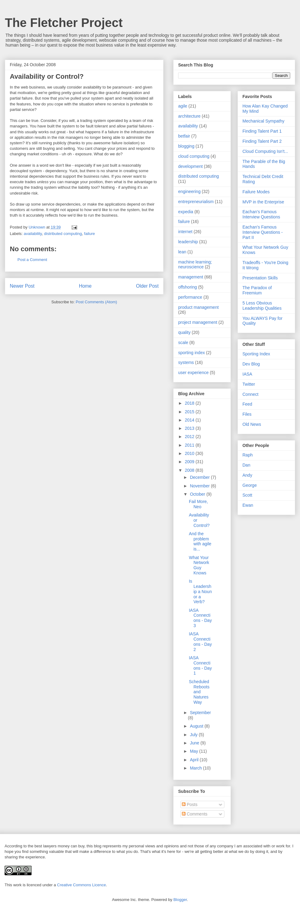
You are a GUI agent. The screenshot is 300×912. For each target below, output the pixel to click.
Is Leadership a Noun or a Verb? (200, 591)
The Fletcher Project (64, 22)
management (190, 276)
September (200, 712)
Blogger (180, 899)
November (200, 485)
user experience (193, 372)
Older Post (147, 286)
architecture (189, 116)
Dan (246, 465)
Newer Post (22, 286)
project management (197, 322)
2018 (190, 403)
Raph (247, 454)
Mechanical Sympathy (263, 121)
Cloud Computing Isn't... (265, 151)
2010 (190, 453)
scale (183, 342)
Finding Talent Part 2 (262, 141)
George (249, 485)
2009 (190, 461)
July (194, 734)
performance (190, 297)
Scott (247, 495)
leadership (188, 241)
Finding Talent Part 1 (262, 131)
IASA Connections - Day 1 (200, 665)
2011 (190, 445)
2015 (190, 411)
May (194, 751)
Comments (195, 814)
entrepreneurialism (196, 201)
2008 (190, 470)
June (195, 742)
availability (33, 233)
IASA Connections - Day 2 (200, 641)
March (196, 768)
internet (185, 231)
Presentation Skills (260, 277)
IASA (247, 374)
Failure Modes (256, 191)
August (197, 726)
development (190, 166)
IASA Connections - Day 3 (200, 618)
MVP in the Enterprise (263, 201)
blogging (186, 146)
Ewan (247, 505)
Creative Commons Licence (81, 885)
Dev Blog (251, 363)
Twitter (248, 384)
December (200, 477)
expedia (185, 211)
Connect (250, 394)
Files (247, 414)
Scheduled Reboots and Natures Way (199, 692)
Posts (189, 804)
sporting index (191, 352)
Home (85, 286)
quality (184, 332)
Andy (247, 475)
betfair (184, 136)
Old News (251, 424)
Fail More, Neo (198, 504)
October (198, 494)
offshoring (187, 287)
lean (182, 251)
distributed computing (63, 233)
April (195, 759)
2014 (190, 420)
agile (182, 106)
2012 (190, 436)
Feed (247, 404)
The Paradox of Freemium (257, 290)
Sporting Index (256, 353)
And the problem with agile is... (200, 541)
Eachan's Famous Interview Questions (261, 214)
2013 (190, 428)
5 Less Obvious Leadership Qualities (262, 306)
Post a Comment (32, 259)
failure (89, 233)
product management (198, 307)
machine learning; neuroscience (195, 264)
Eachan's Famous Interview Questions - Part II (262, 232)
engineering (189, 191)
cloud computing (193, 156)
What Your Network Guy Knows (199, 565)
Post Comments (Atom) (96, 302)
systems (186, 362)
